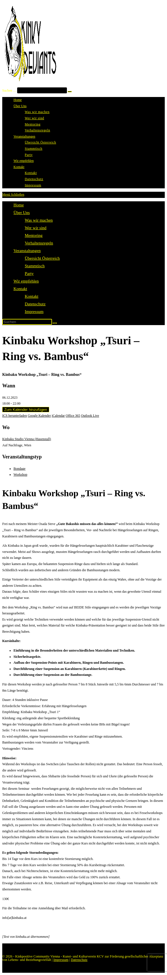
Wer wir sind (35, 228)
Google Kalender (39, 416)
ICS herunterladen (14, 416)
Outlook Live (90, 416)
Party (29, 273)
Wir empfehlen (26, 281)
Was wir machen (39, 220)
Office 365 (73, 416)
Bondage (19, 469)
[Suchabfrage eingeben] (27, 322)
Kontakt (20, 288)
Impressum (34, 311)
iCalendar (58, 416)
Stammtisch (35, 266)
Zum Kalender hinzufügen (25, 409)
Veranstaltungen (27, 250)
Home (18, 205)
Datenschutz (35, 304)
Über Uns (21, 212)
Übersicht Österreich (42, 258)
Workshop (20, 475)
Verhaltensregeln (39, 243)
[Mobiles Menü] (13, 195)
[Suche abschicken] (55, 323)
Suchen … (9, 90)
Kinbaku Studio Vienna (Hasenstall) (26, 439)
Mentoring (33, 235)
